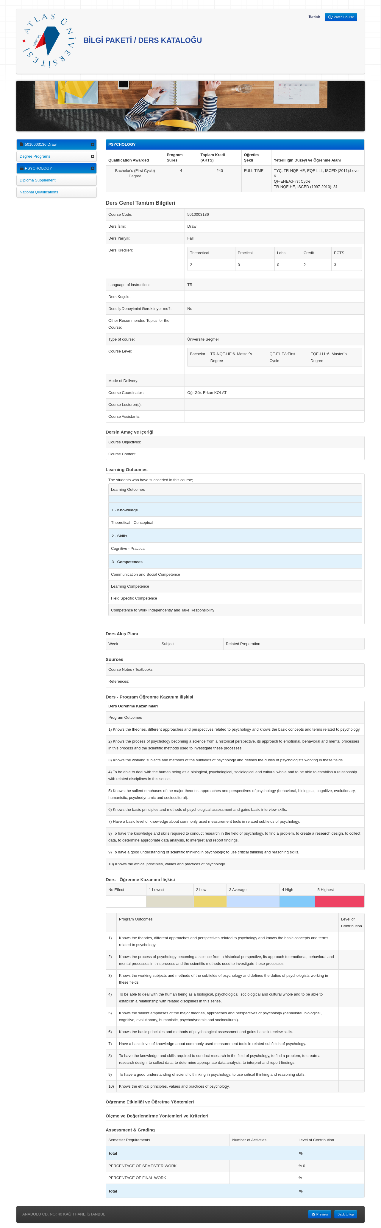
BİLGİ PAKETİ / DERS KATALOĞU (112, 41)
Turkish (314, 16)
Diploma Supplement (38, 180)
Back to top (346, 1214)
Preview (319, 1215)
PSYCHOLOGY (36, 168)
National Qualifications (39, 192)
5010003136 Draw (38, 144)
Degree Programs (35, 156)
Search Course (341, 17)
